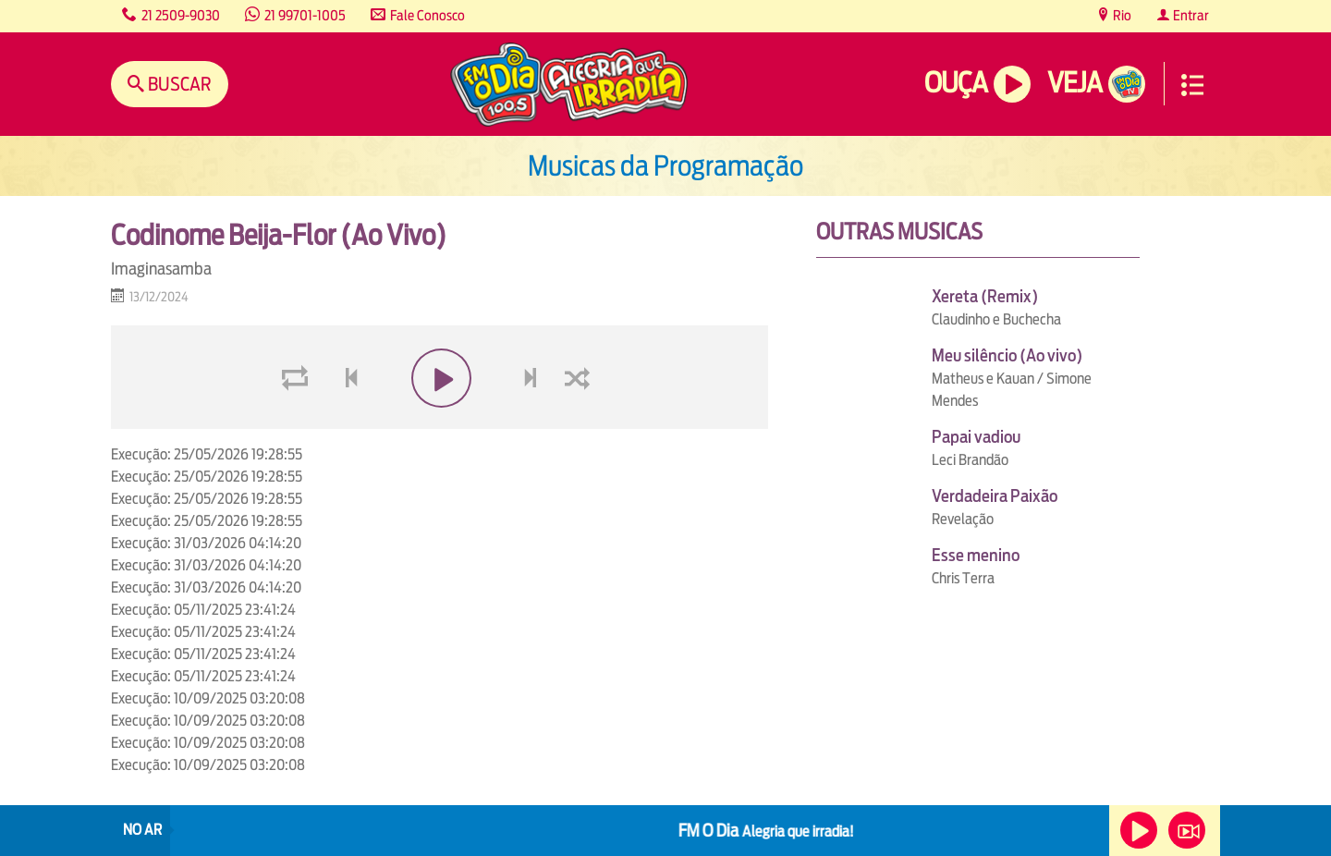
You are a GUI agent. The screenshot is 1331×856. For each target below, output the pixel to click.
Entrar (1189, 15)
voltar (345, 422)
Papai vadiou (976, 436)
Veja (1074, 83)
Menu (1192, 85)
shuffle (580, 422)
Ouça (955, 83)
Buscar (178, 83)
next (532, 422)
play (439, 422)
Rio (1120, 15)
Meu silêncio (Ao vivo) (1007, 355)
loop (298, 422)
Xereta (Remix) (985, 296)
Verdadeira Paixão (994, 496)
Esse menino (976, 555)
